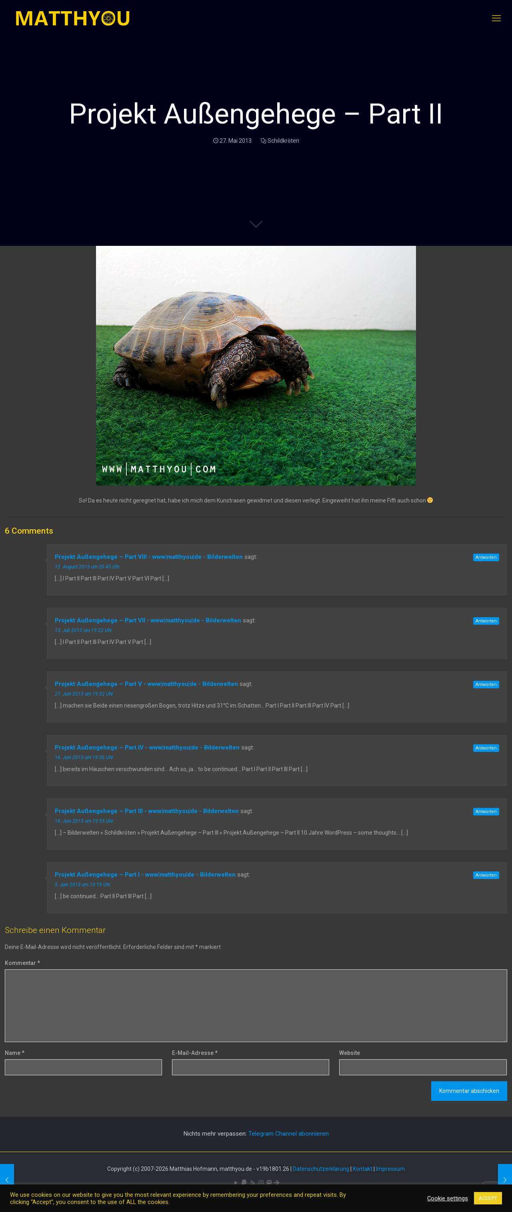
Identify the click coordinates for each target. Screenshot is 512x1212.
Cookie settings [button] (447, 1198)
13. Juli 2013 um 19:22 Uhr (83, 630)
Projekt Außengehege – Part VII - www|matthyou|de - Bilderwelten (148, 620)
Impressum (390, 1169)
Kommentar (22, 963)
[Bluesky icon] (276, 1182)
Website (349, 1053)
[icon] (244, 1182)
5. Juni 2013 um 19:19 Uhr (82, 884)
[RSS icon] (253, 1182)
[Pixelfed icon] (261, 1182)
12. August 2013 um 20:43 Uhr (87, 567)
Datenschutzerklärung (321, 1169)
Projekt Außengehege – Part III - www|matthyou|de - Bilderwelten (147, 811)
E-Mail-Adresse (195, 1053)
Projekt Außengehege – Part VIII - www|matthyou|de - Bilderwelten (149, 556)
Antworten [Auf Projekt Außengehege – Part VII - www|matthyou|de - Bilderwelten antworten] (486, 621)
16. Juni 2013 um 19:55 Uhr (84, 821)
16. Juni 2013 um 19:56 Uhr (84, 757)
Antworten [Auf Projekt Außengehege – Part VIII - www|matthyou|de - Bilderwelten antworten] (486, 557)
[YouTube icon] (236, 1182)
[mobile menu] (496, 18)
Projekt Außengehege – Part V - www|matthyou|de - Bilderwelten (146, 684)
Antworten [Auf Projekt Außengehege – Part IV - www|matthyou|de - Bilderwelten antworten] (486, 748)
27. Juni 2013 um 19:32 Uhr (84, 694)
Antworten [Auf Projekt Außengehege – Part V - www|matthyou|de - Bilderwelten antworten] (486, 684)
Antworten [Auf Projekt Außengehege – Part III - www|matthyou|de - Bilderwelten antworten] (486, 811)
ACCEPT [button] (488, 1198)
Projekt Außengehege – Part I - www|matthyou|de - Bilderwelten (145, 874)
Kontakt (362, 1169)
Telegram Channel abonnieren (288, 1133)
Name (14, 1053)
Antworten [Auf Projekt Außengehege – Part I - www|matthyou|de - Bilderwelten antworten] (486, 875)
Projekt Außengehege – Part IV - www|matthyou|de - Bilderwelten (147, 747)
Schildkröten (283, 141)
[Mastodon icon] (269, 1182)
